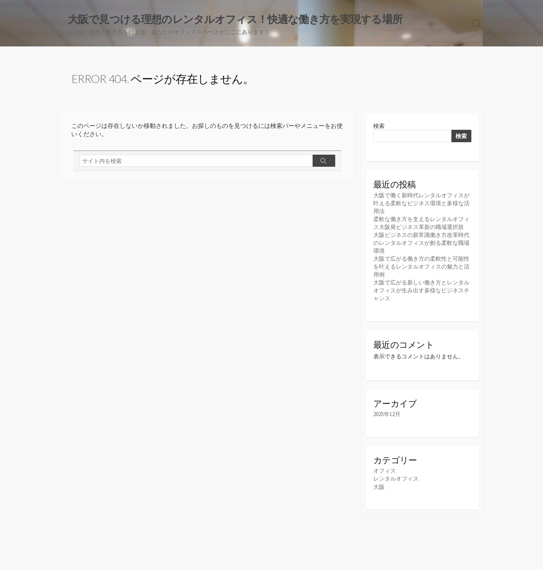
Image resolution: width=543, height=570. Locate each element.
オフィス (384, 470)
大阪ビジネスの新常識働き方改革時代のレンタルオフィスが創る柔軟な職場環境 (421, 242)
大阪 (379, 486)
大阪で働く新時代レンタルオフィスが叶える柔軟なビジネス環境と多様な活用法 (421, 203)
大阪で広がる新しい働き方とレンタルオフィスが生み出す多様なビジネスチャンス (421, 290)
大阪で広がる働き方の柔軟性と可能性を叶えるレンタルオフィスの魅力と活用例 (421, 266)
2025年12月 (386, 414)
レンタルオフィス (396, 478)
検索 (379, 125)
